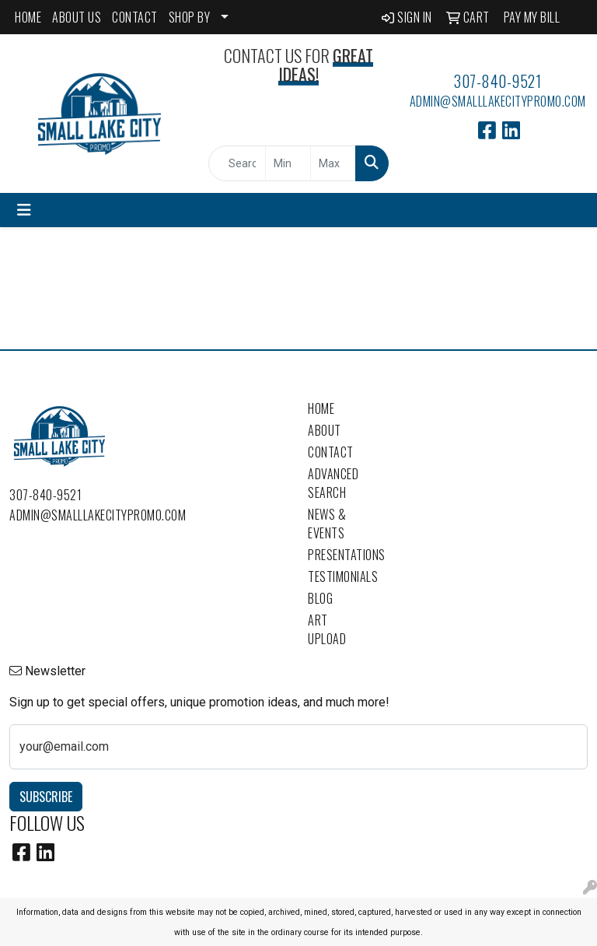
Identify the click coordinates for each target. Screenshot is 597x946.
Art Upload (327, 629)
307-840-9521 (497, 81)
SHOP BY (190, 17)
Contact (331, 452)
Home (321, 408)
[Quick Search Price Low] (288, 163)
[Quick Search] (237, 163)
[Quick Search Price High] (333, 163)
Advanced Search (333, 483)
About (324, 430)
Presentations (336, 554)
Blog (320, 598)
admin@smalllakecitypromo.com (498, 101)
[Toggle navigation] (24, 210)
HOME (28, 17)
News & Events (327, 523)
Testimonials (336, 576)
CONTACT (135, 17)
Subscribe (45, 796)
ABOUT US (76, 17)
